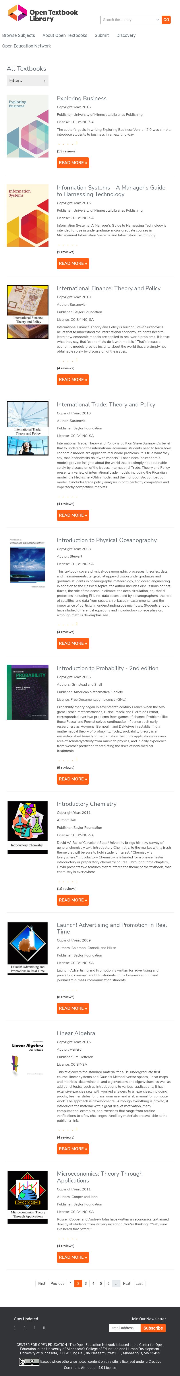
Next (126, 1283)
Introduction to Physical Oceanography (107, 540)
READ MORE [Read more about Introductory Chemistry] (71, 900)
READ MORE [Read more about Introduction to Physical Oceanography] (71, 643)
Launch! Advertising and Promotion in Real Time (112, 928)
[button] (27, 80)
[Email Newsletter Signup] (125, 1328)
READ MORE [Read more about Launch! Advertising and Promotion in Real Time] (71, 1008)
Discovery (125, 35)
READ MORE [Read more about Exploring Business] (71, 163)
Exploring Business (82, 98)
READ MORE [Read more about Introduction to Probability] (71, 779)
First (41, 1283)
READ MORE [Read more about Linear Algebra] (71, 1149)
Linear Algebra (76, 1033)
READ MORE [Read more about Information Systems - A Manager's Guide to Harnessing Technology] (71, 263)
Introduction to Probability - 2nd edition (108, 668)
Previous (57, 1283)
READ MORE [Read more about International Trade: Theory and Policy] (71, 515)
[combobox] (129, 20)
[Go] (166, 20)
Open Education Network (26, 46)
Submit (102, 35)
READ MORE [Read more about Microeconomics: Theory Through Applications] (71, 1257)
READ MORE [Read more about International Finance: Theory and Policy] (71, 380)
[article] (90, 134)
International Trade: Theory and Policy (106, 404)
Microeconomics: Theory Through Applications (100, 1177)
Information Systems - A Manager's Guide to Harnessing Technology (111, 191)
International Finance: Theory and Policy (109, 288)
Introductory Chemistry (86, 804)
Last (139, 1283)
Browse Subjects (18, 35)
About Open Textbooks (65, 35)
